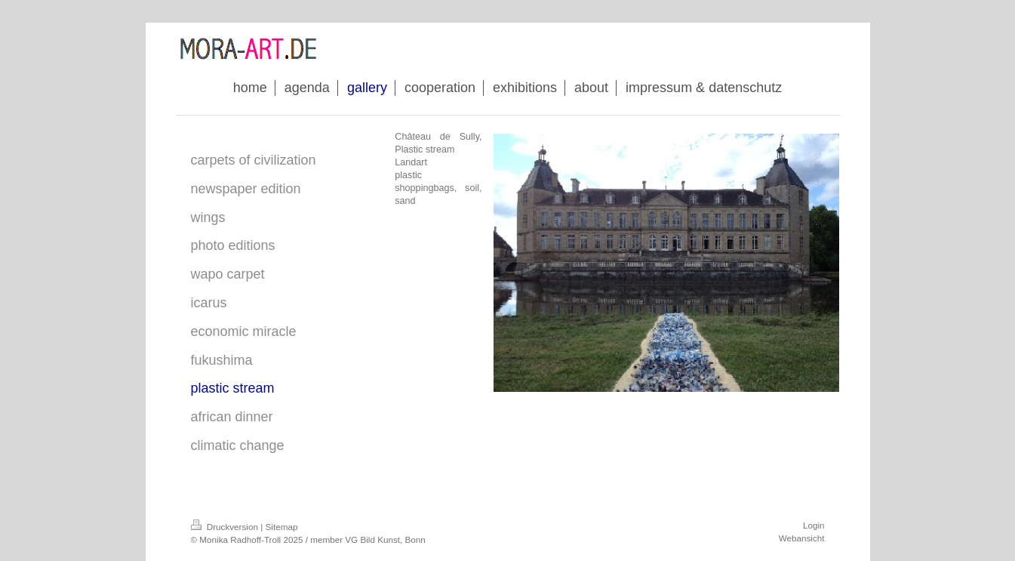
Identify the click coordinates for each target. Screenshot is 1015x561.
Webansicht (802, 538)
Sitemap (282, 527)
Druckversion (226, 527)
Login (814, 525)
